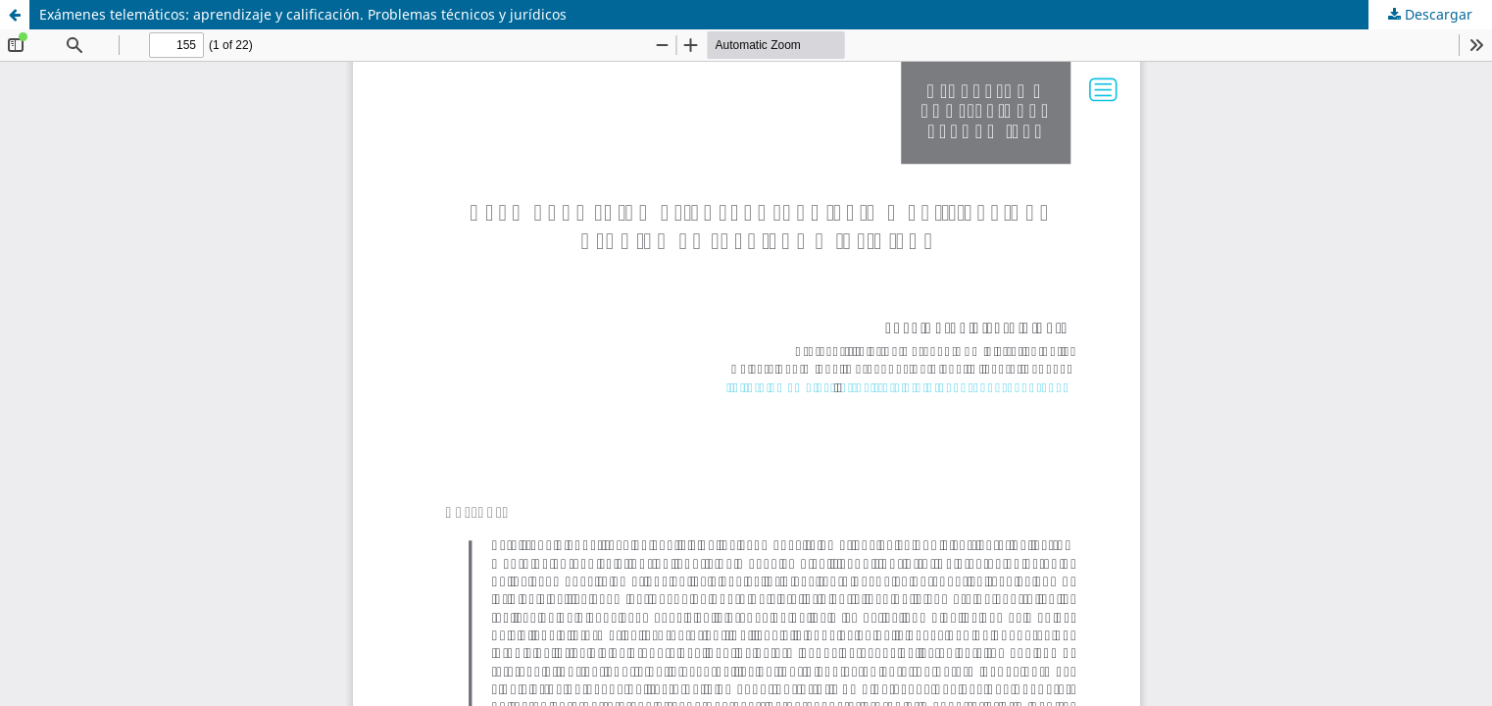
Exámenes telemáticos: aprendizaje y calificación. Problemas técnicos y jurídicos (303, 14)
